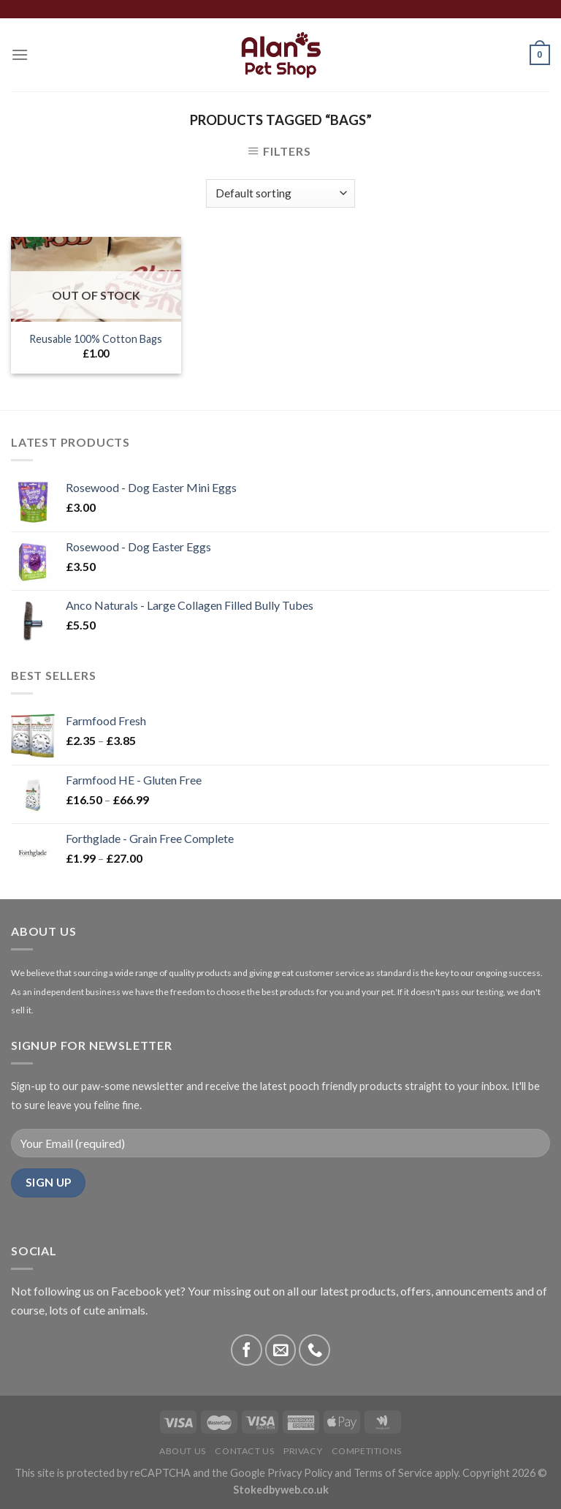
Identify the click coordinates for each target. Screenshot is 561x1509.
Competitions (367, 1450)
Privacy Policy (299, 1473)
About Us (182, 1450)
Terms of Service (393, 1473)
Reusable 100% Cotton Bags (95, 339)
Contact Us (244, 1450)
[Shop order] (280, 193)
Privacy (302, 1450)
